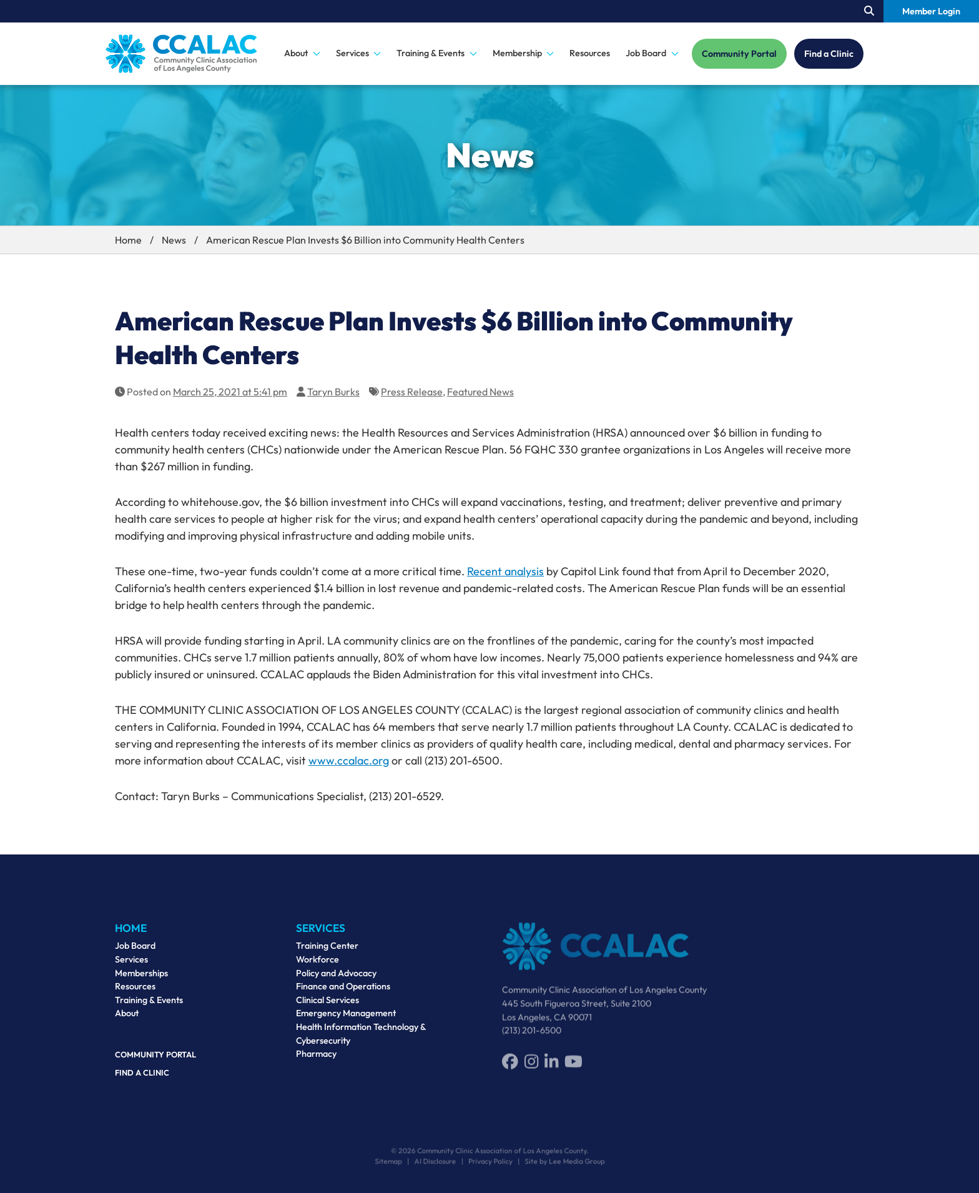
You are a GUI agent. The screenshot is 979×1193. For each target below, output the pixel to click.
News (174, 240)
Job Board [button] (652, 53)
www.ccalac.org (348, 760)
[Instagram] (531, 1067)
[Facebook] (510, 1067)
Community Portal (739, 53)
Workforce (317, 965)
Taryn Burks (333, 391)
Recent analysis (505, 571)
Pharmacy (316, 1060)
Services (131, 963)
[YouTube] (573, 1067)
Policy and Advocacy (336, 979)
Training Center (327, 952)
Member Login (931, 11)
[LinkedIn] (551, 1067)
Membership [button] (523, 53)
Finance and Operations (343, 992)
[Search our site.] (869, 11)
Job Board (135, 950)
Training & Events (149, 1003)
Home (128, 240)
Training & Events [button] (436, 53)
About (127, 1017)
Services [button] (358, 53)
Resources (589, 53)
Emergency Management (346, 1020)
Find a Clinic (829, 53)
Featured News (480, 391)
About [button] (302, 53)
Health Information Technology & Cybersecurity (361, 1039)
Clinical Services (327, 1006)
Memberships (141, 977)
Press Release (412, 391)
